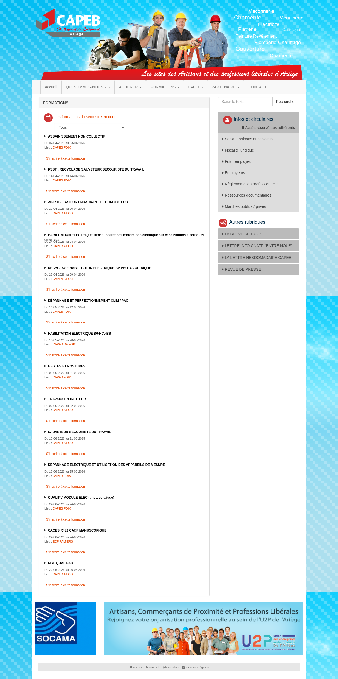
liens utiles (170, 667)
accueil (135, 667)
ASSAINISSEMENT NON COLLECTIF (76, 136)
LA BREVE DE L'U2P (241, 234)
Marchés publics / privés (244, 206)
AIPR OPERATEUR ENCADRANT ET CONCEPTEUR (88, 202)
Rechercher (286, 101)
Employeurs (233, 173)
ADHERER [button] (130, 87)
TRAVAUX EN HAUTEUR (67, 399)
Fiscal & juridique (238, 150)
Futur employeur (237, 161)
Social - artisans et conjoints (247, 139)
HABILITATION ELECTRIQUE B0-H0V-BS (79, 334)
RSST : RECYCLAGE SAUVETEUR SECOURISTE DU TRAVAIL (96, 169)
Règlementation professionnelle (250, 184)
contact (152, 667)
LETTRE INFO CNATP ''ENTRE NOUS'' (257, 246)
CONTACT (257, 87)
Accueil (51, 87)
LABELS (195, 87)
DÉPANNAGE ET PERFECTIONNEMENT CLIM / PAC (88, 301)
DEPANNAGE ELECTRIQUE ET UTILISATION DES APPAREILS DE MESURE (106, 465)
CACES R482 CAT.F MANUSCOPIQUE (77, 530)
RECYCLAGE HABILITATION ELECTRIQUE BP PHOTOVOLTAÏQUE (99, 268)
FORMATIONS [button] (164, 87)
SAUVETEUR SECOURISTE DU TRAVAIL (79, 432)
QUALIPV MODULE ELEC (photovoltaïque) (81, 497)
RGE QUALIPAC (60, 563)
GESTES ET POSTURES (67, 366)
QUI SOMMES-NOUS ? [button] (88, 87)
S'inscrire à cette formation (65, 158)
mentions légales (195, 667)
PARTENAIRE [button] (226, 87)
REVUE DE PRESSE (241, 269)
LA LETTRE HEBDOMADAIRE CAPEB (256, 257)
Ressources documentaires (246, 195)
